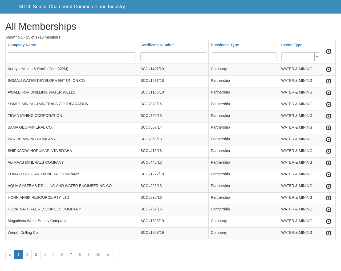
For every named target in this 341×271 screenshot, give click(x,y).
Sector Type (291, 45)
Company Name (22, 45)
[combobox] (300, 56)
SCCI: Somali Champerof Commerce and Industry (72, 6)
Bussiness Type (225, 45)
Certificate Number (157, 45)
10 (98, 254)
